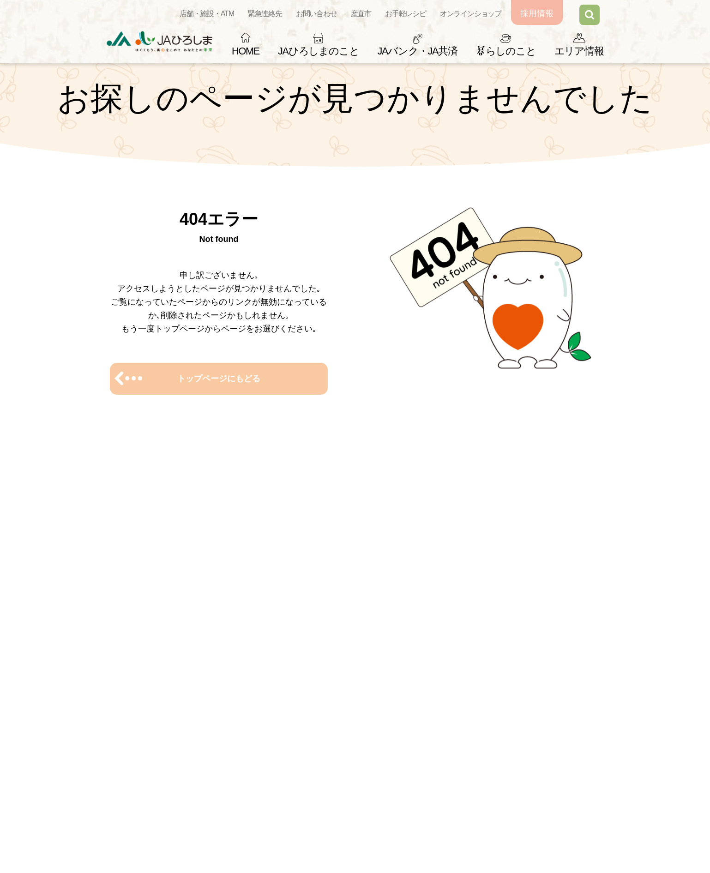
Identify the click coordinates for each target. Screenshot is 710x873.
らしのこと (506, 51)
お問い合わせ (316, 14)
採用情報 (537, 13)
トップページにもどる (218, 378)
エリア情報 (579, 51)
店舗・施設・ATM (207, 14)
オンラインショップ (470, 14)
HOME (245, 51)
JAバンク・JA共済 (417, 51)
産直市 (361, 14)
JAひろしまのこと (318, 51)
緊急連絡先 (265, 14)
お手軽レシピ (405, 14)
